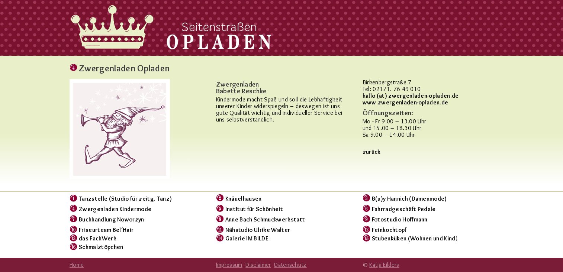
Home (77, 264)
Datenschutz (290, 264)
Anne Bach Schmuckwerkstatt (265, 219)
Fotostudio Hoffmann (400, 219)
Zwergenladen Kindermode (115, 209)
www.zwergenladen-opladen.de (405, 102)
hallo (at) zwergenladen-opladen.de (411, 95)
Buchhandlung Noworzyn (111, 219)
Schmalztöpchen (101, 246)
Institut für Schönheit (254, 209)
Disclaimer (258, 264)
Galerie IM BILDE (246, 238)
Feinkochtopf (389, 229)
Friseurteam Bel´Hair (106, 229)
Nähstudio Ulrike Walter (257, 229)
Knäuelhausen (243, 198)
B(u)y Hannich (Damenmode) (409, 198)
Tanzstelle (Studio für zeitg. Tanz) (125, 198)
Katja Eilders (384, 264)
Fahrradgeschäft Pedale (404, 209)
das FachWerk (97, 238)
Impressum (229, 264)
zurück (372, 151)
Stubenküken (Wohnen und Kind (414, 238)
